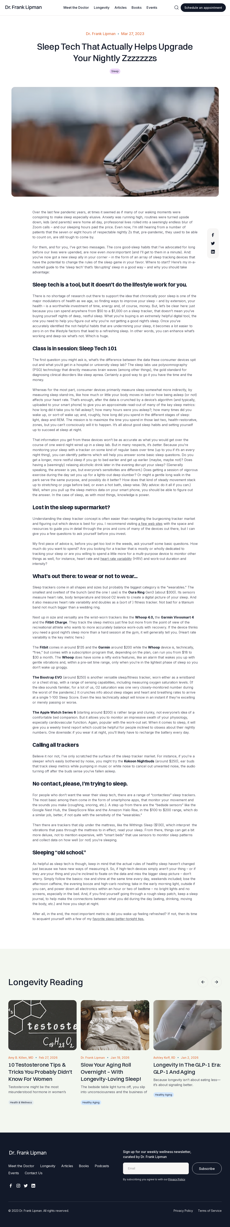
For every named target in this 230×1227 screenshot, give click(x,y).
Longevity (101, 7)
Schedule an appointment (203, 7)
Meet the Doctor (76, 7)
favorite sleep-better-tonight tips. (118, 919)
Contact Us (33, 1173)
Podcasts (102, 1166)
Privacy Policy (176, 1179)
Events (152, 7)
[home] (23, 7)
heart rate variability (116, 559)
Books (137, 7)
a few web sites (150, 524)
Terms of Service (210, 1210)
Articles (120, 7)
